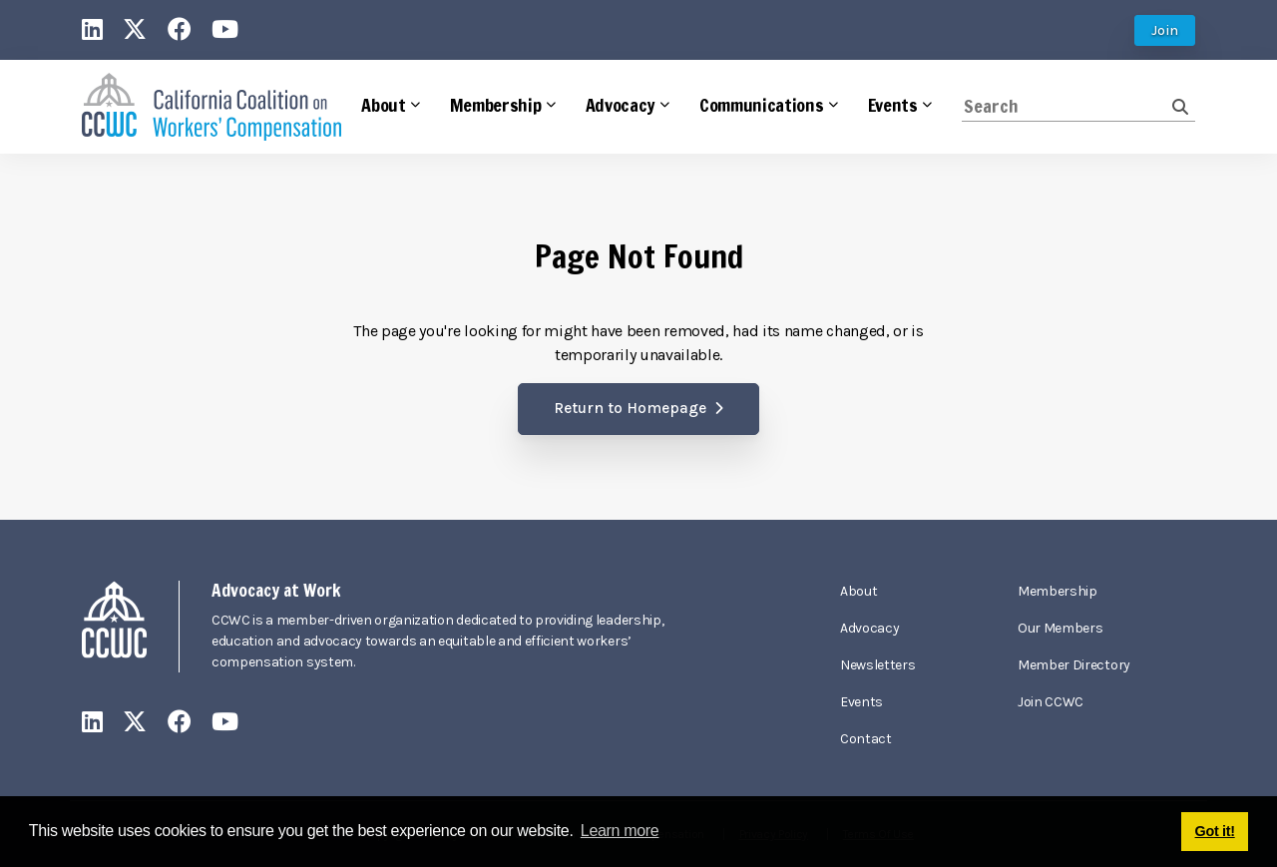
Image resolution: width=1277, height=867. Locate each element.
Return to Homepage (630, 408)
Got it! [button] (1215, 831)
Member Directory (1074, 664)
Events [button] (893, 105)
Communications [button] (761, 105)
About (858, 591)
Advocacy (869, 628)
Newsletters (877, 664)
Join (1164, 30)
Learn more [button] (620, 830)
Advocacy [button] (620, 105)
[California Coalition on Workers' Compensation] (211, 107)
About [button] (383, 105)
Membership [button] (496, 105)
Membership (1057, 591)
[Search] (1067, 106)
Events (861, 701)
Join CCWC (1050, 701)
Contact (866, 738)
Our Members (1060, 628)
